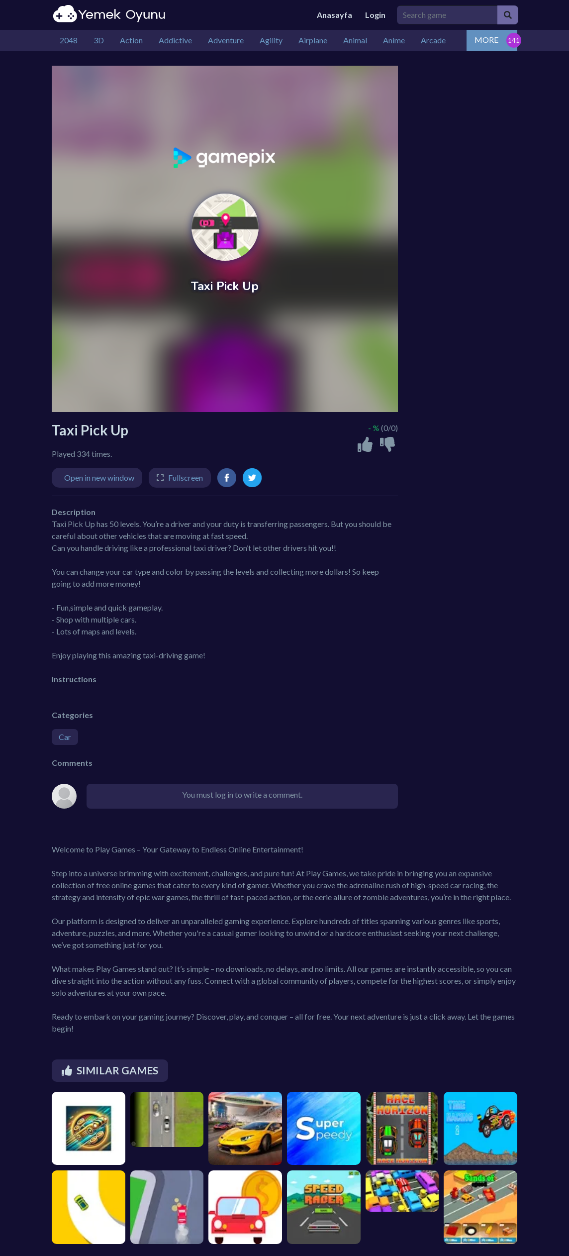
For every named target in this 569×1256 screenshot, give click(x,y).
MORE (486, 39)
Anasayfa (334, 14)
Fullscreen (185, 477)
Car (65, 736)
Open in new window (99, 477)
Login (375, 14)
